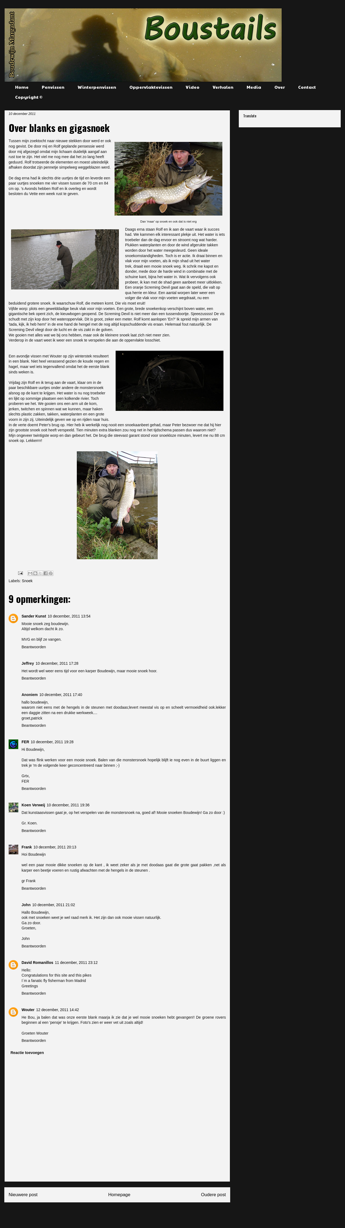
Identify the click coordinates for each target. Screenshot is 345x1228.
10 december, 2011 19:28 (52, 742)
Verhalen (223, 87)
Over (279, 87)
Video (192, 87)
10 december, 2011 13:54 (69, 616)
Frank (27, 847)
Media (254, 87)
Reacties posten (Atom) (130, 1213)
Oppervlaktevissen (150, 87)
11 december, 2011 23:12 (76, 962)
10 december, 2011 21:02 (53, 905)
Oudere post (213, 1194)
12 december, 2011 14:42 (57, 1010)
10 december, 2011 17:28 (57, 663)
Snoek (27, 581)
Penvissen (53, 87)
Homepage (119, 1194)
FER (25, 742)
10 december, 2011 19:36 (68, 805)
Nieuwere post (23, 1194)
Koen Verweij (33, 805)
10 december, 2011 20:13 (54, 847)
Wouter (28, 1010)
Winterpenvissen (97, 87)
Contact (307, 87)
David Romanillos (37, 962)
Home (22, 87)
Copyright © (29, 97)
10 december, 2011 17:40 (60, 695)
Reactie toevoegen (27, 1052)
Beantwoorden (34, 647)
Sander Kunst (34, 616)
